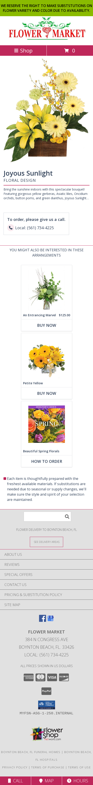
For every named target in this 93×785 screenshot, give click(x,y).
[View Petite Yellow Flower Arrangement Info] (46, 356)
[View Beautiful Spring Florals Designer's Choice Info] (46, 424)
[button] (46, 705)
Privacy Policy (14, 767)
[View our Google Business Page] (50, 620)
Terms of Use (79, 767)
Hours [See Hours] (77, 781)
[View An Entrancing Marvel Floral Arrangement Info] (46, 288)
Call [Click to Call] (15, 781)
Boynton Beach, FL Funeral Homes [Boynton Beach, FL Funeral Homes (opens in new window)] (30, 752)
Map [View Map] (46, 781)
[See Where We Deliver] (46, 542)
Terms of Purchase (47, 767)
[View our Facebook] (42, 620)
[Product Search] (47, 516)
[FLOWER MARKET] (47, 39)
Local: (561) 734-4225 (46, 655)
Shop (23, 50)
